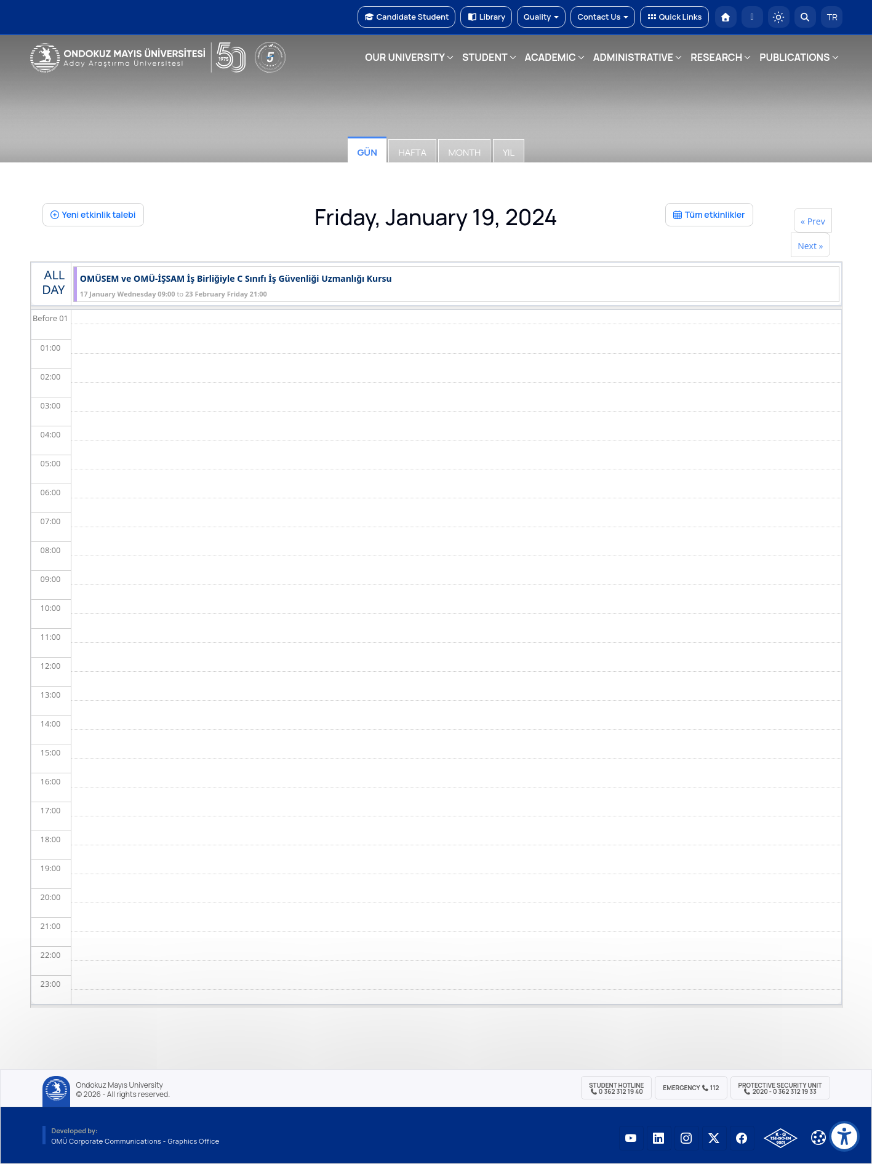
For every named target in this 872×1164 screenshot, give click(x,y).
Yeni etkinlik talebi (93, 214)
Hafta (412, 152)
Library (486, 16)
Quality (541, 16)
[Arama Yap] (805, 17)
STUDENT (485, 57)
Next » (810, 246)
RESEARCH (716, 57)
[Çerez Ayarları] (818, 1137)
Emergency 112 (691, 1087)
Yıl (508, 152)
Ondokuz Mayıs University (119, 1085)
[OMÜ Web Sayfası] (138, 57)
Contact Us (602, 16)
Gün (367, 152)
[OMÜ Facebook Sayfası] (742, 1138)
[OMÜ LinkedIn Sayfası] (659, 1138)
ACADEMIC (550, 57)
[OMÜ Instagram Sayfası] (686, 1138)
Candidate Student (406, 16)
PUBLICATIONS (794, 57)
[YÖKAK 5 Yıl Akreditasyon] (270, 57)
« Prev (813, 221)
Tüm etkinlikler (709, 214)
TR (831, 17)
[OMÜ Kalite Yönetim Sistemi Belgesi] (781, 1138)
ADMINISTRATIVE (633, 57)
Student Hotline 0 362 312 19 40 (616, 1088)
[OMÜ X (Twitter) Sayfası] (714, 1138)
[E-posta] (752, 17)
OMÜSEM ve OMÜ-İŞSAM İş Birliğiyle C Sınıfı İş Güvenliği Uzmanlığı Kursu (236, 279)
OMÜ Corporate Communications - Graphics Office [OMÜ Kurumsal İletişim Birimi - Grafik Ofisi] (136, 1141)
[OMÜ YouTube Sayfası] (631, 1138)
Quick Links (674, 16)
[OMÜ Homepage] (726, 17)
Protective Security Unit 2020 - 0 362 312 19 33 (780, 1088)
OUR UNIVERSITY (405, 57)
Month (464, 152)
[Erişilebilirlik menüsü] (844, 1136)
